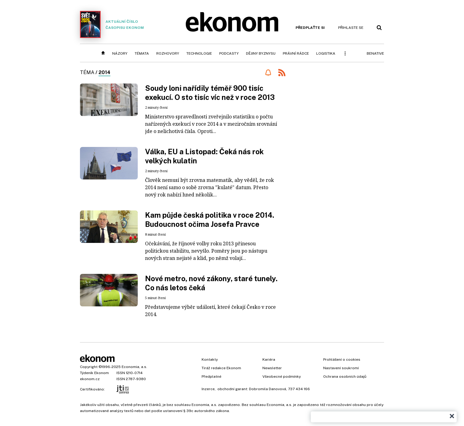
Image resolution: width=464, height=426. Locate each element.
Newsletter (272, 368)
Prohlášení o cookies (341, 359)
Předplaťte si (310, 28)
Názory (119, 53)
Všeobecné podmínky (281, 376)
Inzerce (208, 389)
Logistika (325, 53)
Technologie (199, 53)
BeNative (375, 53)
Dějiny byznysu (260, 53)
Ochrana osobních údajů (344, 376)
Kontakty (210, 359)
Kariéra (268, 359)
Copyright (89, 367)
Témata (142, 53)
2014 (104, 72)
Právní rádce (296, 53)
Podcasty (229, 53)
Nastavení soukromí (341, 368)
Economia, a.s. (134, 367)
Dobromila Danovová (267, 389)
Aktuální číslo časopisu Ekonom (112, 24)
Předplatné (211, 376)
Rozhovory (167, 53)
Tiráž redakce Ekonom (221, 368)
